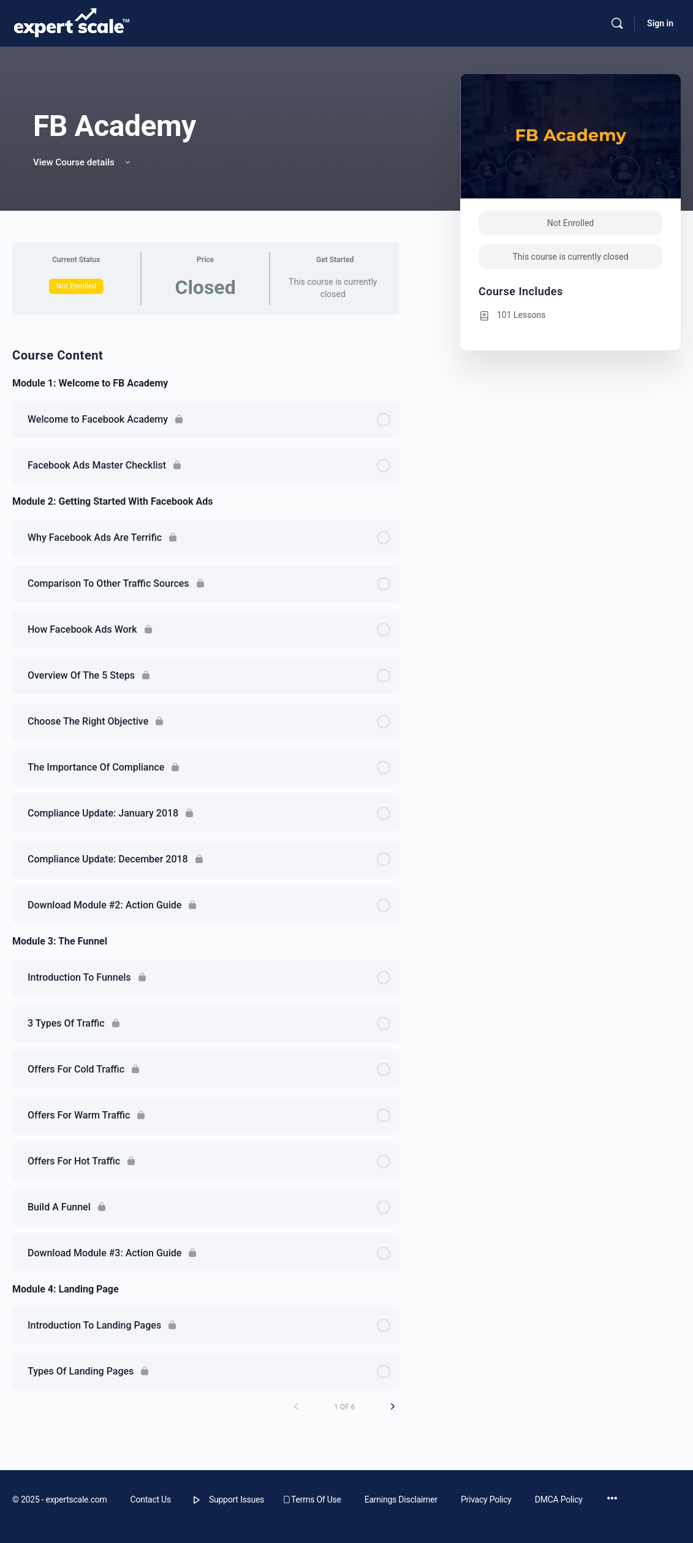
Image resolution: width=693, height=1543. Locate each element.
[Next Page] (393, 1407)
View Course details (82, 162)
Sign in (660, 23)
